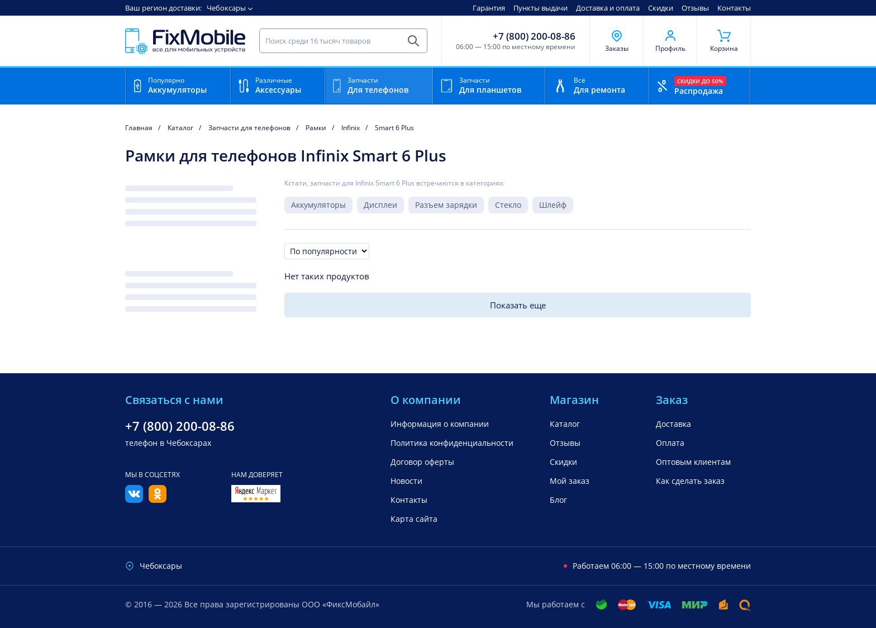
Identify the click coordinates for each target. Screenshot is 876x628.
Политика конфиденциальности (452, 442)
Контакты (734, 8)
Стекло (508, 204)
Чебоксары (226, 8)
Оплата (670, 442)
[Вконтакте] (134, 499)
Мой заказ (569, 480)
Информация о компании (440, 423)
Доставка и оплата (608, 8)
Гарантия (489, 8)
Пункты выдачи (540, 8)
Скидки (660, 8)
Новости (406, 480)
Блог (558, 499)
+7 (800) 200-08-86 (534, 36)
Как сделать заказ (690, 480)
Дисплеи (380, 204)
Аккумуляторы (318, 204)
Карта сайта (414, 518)
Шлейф (552, 204)
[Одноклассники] (157, 499)
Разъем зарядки (446, 204)
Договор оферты (422, 461)
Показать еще (518, 305)
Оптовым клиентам (693, 461)
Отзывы (695, 8)
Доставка (673, 423)
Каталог (565, 423)
